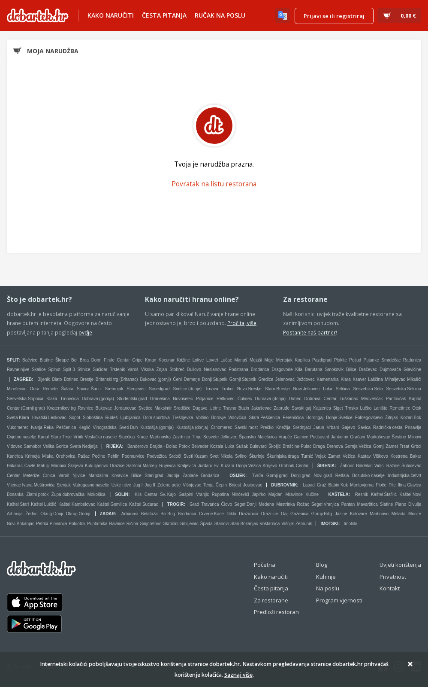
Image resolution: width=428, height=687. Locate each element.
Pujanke (371, 360)
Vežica (349, 456)
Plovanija (58, 523)
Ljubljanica (130, 417)
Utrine (215, 408)
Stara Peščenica (264, 417)
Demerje (192, 379)
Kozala (216, 446)
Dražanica (248, 513)
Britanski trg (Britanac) (117, 379)
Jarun (318, 427)
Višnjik (287, 523)
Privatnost (393, 577)
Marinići (58, 465)
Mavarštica (367, 504)
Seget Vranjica (325, 504)
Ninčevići (240, 494)
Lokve (198, 360)
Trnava (211, 388)
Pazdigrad (322, 360)
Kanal (43, 437)
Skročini (170, 523)
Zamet (334, 456)
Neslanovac (215, 369)
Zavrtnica (181, 437)
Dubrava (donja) (270, 398)
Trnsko (351, 408)
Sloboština (93, 417)
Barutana (314, 369)
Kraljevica (187, 465)
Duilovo (194, 369)
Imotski (329, 523)
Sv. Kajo (168, 494)
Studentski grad (132, 398)
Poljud (355, 360)
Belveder (199, 446)
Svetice (146, 408)
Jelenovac (285, 379)
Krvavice (120, 475)
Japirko (258, 494)
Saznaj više (238, 674)
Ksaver (359, 379)
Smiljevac (189, 523)
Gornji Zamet (385, 446)
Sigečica (126, 437)
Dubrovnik (284, 485)
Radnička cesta (387, 427)
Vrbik (78, 437)
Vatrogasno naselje (91, 485)
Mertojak (284, 360)
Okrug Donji (51, 513)
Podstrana (238, 369)
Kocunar (167, 360)
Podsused (319, 437)
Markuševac (378, 437)
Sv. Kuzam (224, 465)
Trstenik (117, 369)
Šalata (67, 388)
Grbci (416, 446)
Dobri (96, 360)
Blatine (46, 360)
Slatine (386, 504)
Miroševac (17, 388)
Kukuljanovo (96, 465)
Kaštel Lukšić (43, 504)
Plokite (340, 360)
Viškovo (380, 456)
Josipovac (252, 485)
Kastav (364, 456)
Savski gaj (301, 408)
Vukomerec (17, 427)
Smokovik (334, 369)
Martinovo (379, 513)
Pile (392, 485)
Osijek (237, 475)
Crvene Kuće (211, 513)
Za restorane (271, 600)
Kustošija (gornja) (157, 427)
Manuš (240, 360)
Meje (269, 360)
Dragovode (282, 369)
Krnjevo (269, 465)
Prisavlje (413, 427)
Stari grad (154, 475)
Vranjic (202, 494)
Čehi (177, 379)
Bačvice (29, 360)
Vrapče (285, 437)
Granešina (160, 398)
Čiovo (226, 504)
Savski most (246, 427)
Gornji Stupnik (242, 379)
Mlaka (48, 456)
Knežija (283, 427)
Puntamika (97, 523)
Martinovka (160, 437)
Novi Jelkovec (306, 388)
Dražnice (269, 513)
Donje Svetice (339, 417)
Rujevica (167, 465)
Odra (34, 388)
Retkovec (226, 398)
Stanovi (221, 523)
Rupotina (220, 494)
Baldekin (364, 465)
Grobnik (286, 465)
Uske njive (121, 485)
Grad (194, 504)
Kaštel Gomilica (112, 504)
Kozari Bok (411, 417)
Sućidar (100, 369)
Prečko (267, 427)
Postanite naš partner (309, 332)
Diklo (231, 513)
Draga (319, 446)
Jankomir (340, 437)
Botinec (71, 379)
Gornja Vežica (358, 446)
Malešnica (267, 437)
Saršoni (134, 465)
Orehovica (65, 456)
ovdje (85, 332)
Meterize (31, 475)
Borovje (218, 417)
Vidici (379, 465)
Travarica (210, 504)
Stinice (83, 369)
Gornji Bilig (321, 513)
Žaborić (347, 465)
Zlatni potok (38, 494)
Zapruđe (281, 408)
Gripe (137, 360)
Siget (338, 408)
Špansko (247, 437)
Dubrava (312, 398)
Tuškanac (349, 398)
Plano (400, 504)
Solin (122, 494)
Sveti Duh (128, 427)
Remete (50, 388)
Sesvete (211, 437)
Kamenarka (328, 379)
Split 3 (69, 369)
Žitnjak (391, 417)
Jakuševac (261, 408)
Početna (264, 564)
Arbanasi (129, 513)
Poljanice (205, 398)
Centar (123, 360)
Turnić (307, 456)
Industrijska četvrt (404, 475)
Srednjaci (302, 427)
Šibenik (326, 465)
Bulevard (258, 446)
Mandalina (98, 475)
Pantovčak (396, 398)
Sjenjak (64, 485)
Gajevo (348, 427)
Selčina (343, 388)
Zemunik (303, 523)
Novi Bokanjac (20, 523)
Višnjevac (192, 485)
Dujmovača (390, 369)
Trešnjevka (182, 417)
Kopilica (302, 360)
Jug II (150, 485)
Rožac (303, 504)
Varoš (132, 369)
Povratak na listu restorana (214, 183)
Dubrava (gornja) (98, 398)
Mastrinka (285, 504)
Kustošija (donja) (192, 427)
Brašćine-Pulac (297, 446)
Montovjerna (362, 485)
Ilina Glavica (409, 485)
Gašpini (185, 494)
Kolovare (358, 513)
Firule (109, 360)
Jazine (341, 513)
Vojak (320, 456)
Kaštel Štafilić (384, 494)
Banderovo (137, 446)
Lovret (212, 360)
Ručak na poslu (220, 15)
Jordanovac (125, 408)
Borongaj (314, 417)
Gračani (357, 437)
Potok (184, 446)
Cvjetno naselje (21, 437)
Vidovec (14, 446)
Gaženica (299, 513)
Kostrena (398, 456)
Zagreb (23, 379)
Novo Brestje (249, 388)
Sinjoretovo (150, 523)
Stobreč (176, 369)
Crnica (49, 475)
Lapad (309, 485)
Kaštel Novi (411, 494)
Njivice (78, 475)
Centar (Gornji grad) (26, 408)
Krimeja (32, 456)
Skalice (38, 369)
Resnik (361, 494)
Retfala (342, 475)
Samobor (33, 446)
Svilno (241, 456)
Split (12, 360)
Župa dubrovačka (67, 494)
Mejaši (256, 360)
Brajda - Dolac (163, 446)
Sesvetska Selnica (403, 388)
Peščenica (66, 427)
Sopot (74, 417)
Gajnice (301, 437)
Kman (150, 360)
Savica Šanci (89, 388)
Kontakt (390, 588)
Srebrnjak (114, 388)
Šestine (399, 437)
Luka (327, 388)
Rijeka (114, 446)
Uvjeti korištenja (400, 564)
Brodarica (260, 369)
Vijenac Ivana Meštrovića (30, 485)
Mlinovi (414, 437)
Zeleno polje (169, 485)
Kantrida (15, 456)
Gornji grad (276, 475)
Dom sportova (156, 417)
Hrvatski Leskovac (49, 417)
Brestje (86, 379)
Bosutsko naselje (368, 475)
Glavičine (412, 369)
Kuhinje (326, 577)
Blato (57, 379)
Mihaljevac (395, 379)
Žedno (31, 513)
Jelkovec (228, 437)
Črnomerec (221, 427)
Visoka (147, 369)
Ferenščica (293, 417)
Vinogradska (104, 427)
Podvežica (156, 456)
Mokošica (96, 494)
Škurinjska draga (282, 456)
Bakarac (15, 465)
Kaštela (339, 494)
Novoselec (183, 398)
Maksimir (163, 408)
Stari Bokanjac (244, 523)
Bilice (351, 369)
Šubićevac (411, 465)
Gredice (265, 379)
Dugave (200, 408)
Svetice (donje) (187, 388)
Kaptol (415, 398)
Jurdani (205, 465)
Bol (74, 360)
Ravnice (85, 408)
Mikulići (414, 379)
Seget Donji (245, 504)
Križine (183, 360)
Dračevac (368, 369)
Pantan (348, 504)
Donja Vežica (248, 465)
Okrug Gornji (78, 513)
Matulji (43, 465)
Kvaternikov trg (61, 408)
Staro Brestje (277, 388)
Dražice (117, 465)
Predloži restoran (276, 612)
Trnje (196, 437)
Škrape (62, 360)
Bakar (415, 456)
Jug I (138, 485)
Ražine (393, 465)
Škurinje (257, 456)
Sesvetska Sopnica (25, 398)
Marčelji (150, 465)
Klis (138, 494)
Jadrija (173, 475)
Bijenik (43, 379)
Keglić (84, 427)
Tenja (208, 485)
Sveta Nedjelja (83, 446)
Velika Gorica (55, 446)
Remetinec (399, 408)
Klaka (51, 398)
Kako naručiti (110, 15)
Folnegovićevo (369, 417)
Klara (345, 379)
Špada (206, 523)
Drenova (335, 446)
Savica (364, 427)
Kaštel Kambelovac (76, 504)
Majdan (275, 494)
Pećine (98, 456)
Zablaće (190, 475)
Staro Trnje (61, 437)
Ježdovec (306, 379)
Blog (321, 564)
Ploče (381, 485)
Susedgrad (159, 388)
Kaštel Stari (18, 504)
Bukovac (104, 408)
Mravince (294, 494)
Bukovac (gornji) (155, 379)
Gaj (284, 513)
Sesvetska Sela (368, 388)
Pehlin (114, 456)
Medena (266, 504)
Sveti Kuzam (196, 456)
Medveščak (372, 398)
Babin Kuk (338, 485)
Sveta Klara (18, 417)
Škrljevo (75, 465)
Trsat (404, 446)
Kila (298, 369)
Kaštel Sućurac (143, 504)
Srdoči (175, 456)
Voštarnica (270, 523)
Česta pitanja (164, 15)
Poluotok (77, 523)
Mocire (414, 513)
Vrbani (333, 427)
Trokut (228, 388)
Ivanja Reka (42, 427)
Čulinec (245, 398)
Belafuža (149, 513)
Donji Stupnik (214, 379)
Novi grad (322, 475)
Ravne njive (18, 369)
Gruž (321, 485)
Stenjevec (136, 388)
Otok (416, 408)
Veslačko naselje (101, 437)
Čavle (30, 465)
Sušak (242, 446)
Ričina (133, 523)
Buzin (243, 408)
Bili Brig (167, 513)
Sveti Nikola (221, 456)
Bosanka (15, 494)
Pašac (84, 456)
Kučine (312, 494)
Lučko (366, 408)
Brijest (235, 485)
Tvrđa (257, 475)
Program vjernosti (339, 600)
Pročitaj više (241, 322)
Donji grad (300, 475)
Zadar (107, 513)
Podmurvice (133, 456)
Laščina (375, 379)
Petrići (42, 523)
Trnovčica (69, 398)
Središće (182, 408)
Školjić (274, 446)
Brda (84, 360)
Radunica (412, 360)
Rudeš (111, 417)
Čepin (221, 485)
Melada (399, 513)
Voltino (202, 417)
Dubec (295, 398)
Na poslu (327, 588)
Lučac (226, 360)
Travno (229, 408)
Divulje (414, 504)
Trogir (175, 504)
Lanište (380, 408)
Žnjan (161, 369)
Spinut (54, 369)
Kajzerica (322, 408)
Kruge (142, 437)
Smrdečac (391, 360)
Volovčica (237, 417)
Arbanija (15, 513)
